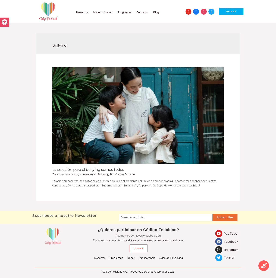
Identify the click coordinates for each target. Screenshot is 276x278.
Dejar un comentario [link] (65, 174)
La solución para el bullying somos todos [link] (87, 169)
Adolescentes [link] (88, 174)
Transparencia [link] (146, 257)
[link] (4, 22)
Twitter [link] (229, 257)
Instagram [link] (231, 249)
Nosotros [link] (100, 257)
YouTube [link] (230, 233)
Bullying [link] (103, 174)
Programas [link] (116, 257)
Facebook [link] (231, 241)
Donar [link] (130, 257)
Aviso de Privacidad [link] (171, 257)
